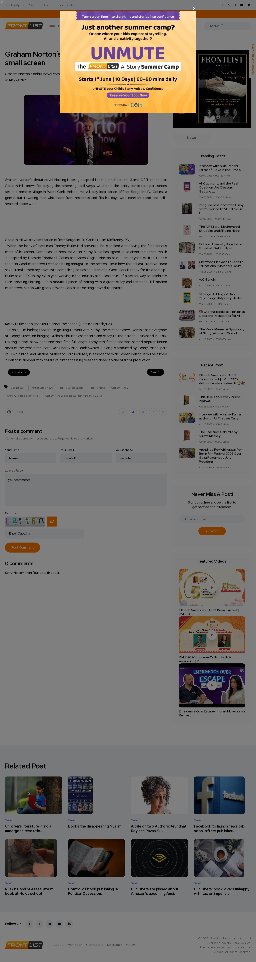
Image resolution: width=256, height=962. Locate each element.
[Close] (128, 8)
